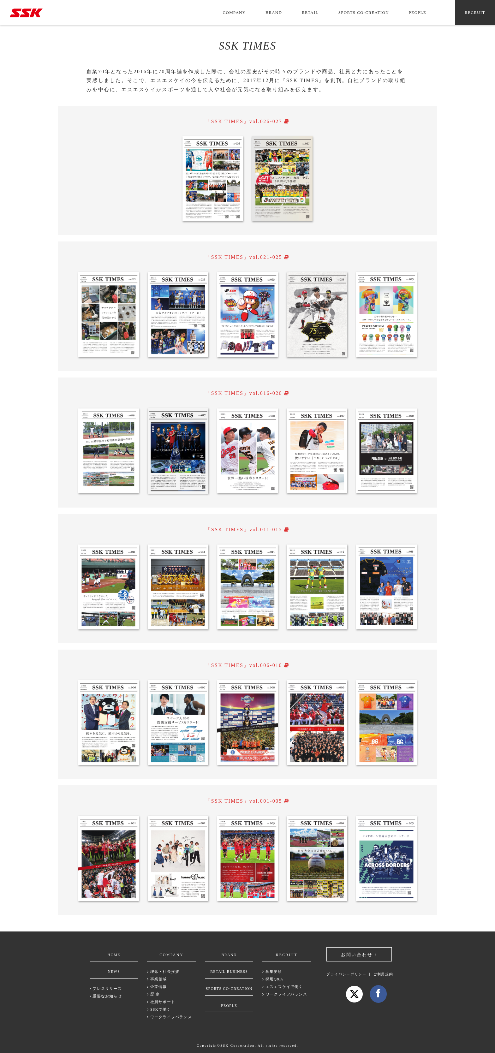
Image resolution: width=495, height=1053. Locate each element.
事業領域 (157, 979)
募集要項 (272, 971)
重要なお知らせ (106, 996)
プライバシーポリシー (346, 974)
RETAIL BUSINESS (229, 971)
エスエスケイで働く (282, 987)
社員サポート (161, 1002)
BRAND (273, 12)
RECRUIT (475, 12)
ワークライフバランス (169, 1017)
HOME (114, 955)
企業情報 (157, 987)
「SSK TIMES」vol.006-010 (247, 665)
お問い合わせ (358, 954)
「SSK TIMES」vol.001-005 (247, 801)
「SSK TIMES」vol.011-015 (248, 529)
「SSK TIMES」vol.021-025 (247, 257)
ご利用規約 (383, 974)
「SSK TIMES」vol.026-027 (247, 121)
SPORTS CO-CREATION (363, 12)
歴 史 (153, 994)
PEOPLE (417, 12)
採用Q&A (272, 979)
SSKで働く (159, 1009)
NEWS (114, 971)
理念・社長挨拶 (163, 971)
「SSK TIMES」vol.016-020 (247, 393)
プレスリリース (106, 988)
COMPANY (234, 12)
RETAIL (310, 12)
